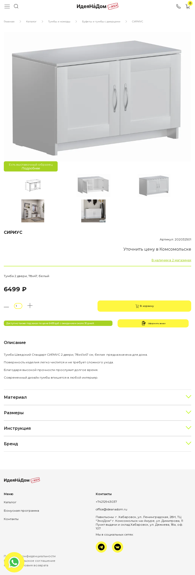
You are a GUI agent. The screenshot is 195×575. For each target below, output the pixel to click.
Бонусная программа (21, 510)
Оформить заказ (153, 323)
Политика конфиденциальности (30, 556)
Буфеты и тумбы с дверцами (101, 21)
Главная (9, 21)
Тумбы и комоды (59, 21)
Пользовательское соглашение (29, 561)
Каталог (31, 21)
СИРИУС (137, 21)
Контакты (11, 519)
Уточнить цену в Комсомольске (157, 249)
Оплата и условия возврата (26, 565)
